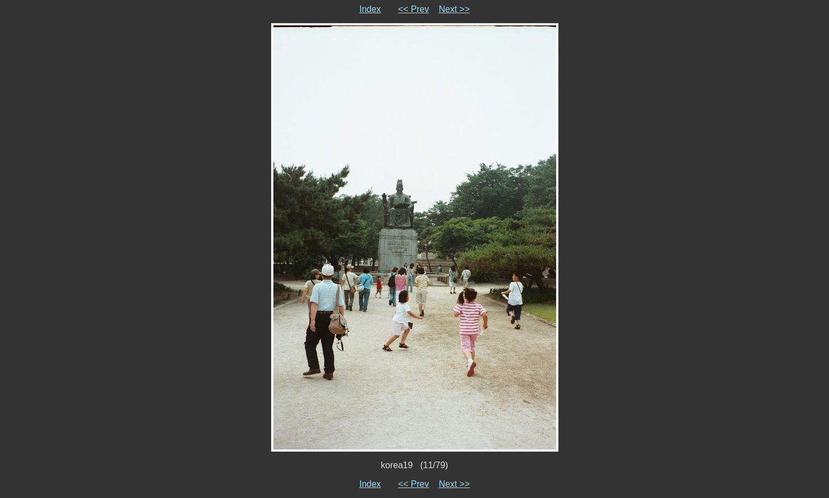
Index (370, 9)
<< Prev (413, 9)
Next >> (454, 9)
